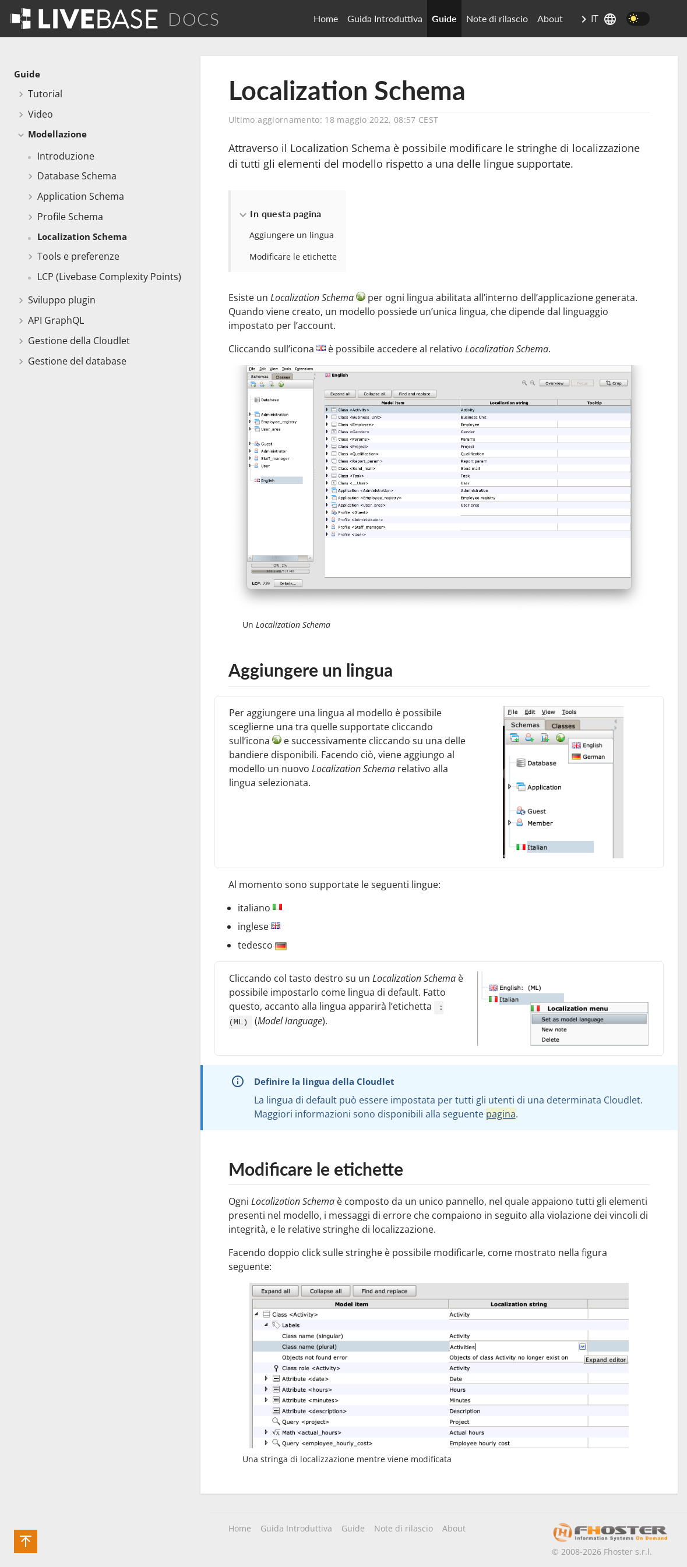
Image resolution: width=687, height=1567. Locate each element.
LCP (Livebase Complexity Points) (109, 276)
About (550, 18)
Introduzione (65, 156)
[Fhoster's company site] (610, 1532)
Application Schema (80, 196)
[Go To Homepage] (83, 18)
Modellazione (57, 134)
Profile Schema (70, 216)
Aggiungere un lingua (291, 234)
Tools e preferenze (78, 256)
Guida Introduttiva (384, 18)
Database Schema (77, 175)
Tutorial (45, 93)
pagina (501, 1114)
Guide (444, 18)
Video (40, 114)
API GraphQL (56, 320)
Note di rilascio (497, 18)
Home (325, 18)
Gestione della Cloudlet (79, 340)
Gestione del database (77, 361)
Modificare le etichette (293, 256)
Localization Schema (82, 236)
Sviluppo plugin (62, 299)
